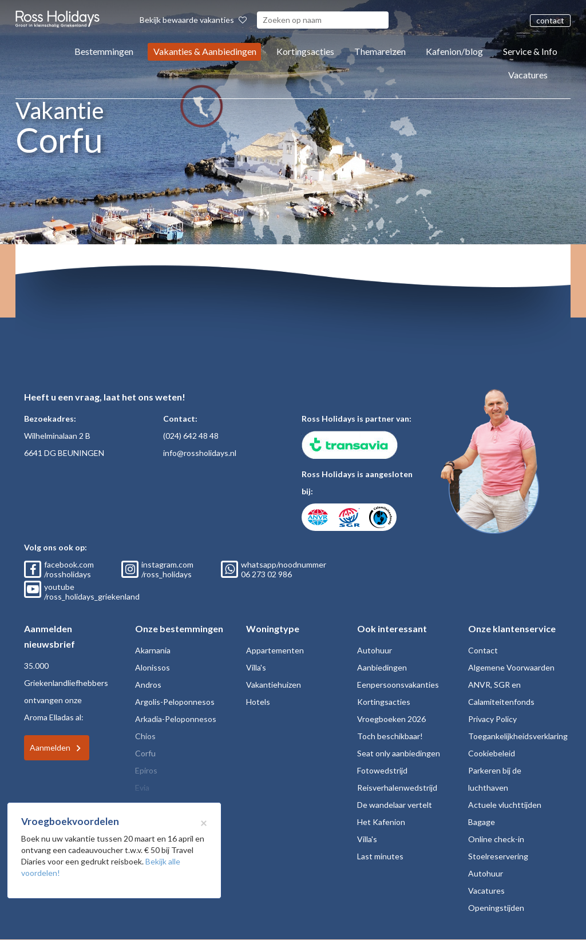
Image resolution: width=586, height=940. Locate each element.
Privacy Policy (492, 719)
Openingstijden (496, 908)
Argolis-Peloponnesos (175, 702)
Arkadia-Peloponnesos (175, 719)
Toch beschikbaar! (390, 736)
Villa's (256, 667)
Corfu (172, 289)
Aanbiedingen (382, 667)
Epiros (146, 770)
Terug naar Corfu (89, 289)
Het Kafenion (381, 822)
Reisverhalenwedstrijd (397, 787)
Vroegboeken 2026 (391, 719)
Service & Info (530, 51)
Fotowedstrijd (382, 770)
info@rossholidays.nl (199, 453)
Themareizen (380, 51)
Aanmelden (50, 747)
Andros (148, 684)
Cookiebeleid (491, 753)
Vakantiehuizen (273, 684)
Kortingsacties (305, 51)
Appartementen (275, 650)
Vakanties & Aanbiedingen (204, 51)
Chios (145, 736)
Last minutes (380, 856)
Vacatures (528, 74)
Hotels (258, 702)
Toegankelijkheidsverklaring (518, 736)
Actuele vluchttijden (504, 805)
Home (142, 289)
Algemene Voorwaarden (511, 667)
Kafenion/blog (454, 51)
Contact (483, 650)
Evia (142, 787)
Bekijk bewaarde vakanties (193, 20)
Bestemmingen (103, 51)
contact (550, 20)
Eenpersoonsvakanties (398, 684)
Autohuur (374, 650)
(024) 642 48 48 (191, 436)
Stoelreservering (498, 856)
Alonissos (152, 667)
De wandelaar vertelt (394, 805)
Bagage (481, 822)
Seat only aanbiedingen (398, 753)
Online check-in (496, 839)
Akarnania (153, 650)
